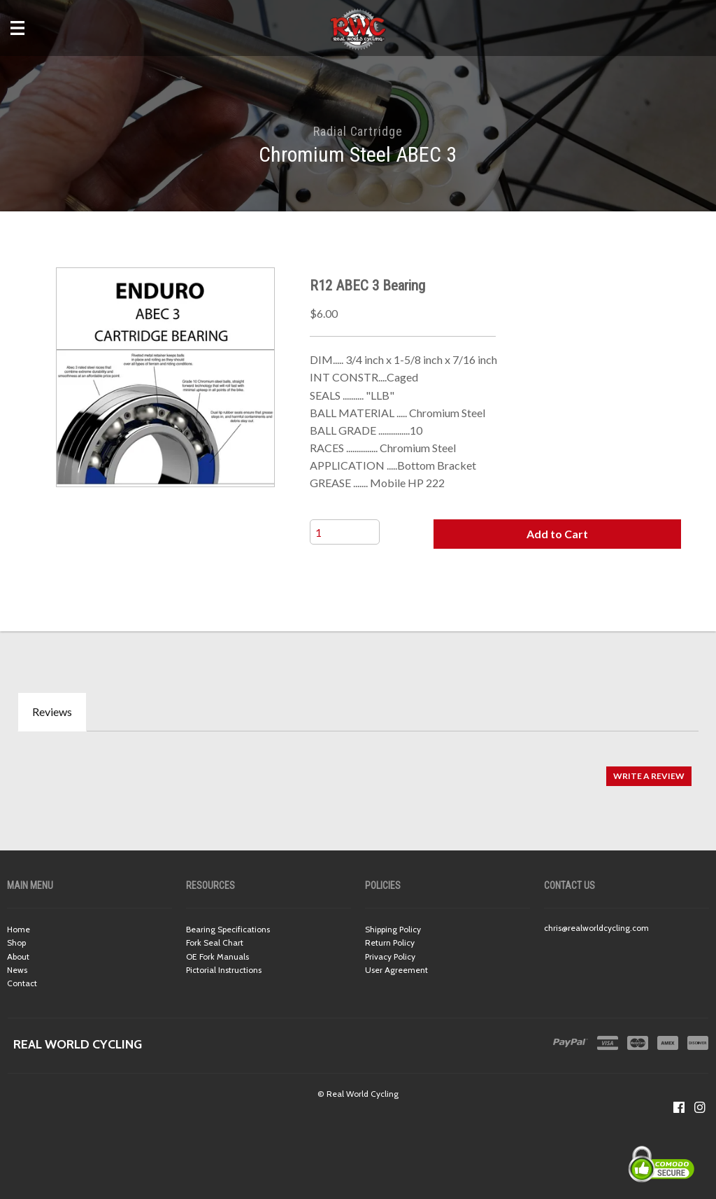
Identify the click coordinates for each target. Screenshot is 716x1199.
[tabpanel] (358, 769)
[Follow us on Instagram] (700, 1107)
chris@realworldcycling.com (596, 928)
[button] (557, 534)
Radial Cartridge (357, 131)
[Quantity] (345, 532)
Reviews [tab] (52, 711)
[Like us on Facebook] (679, 1107)
